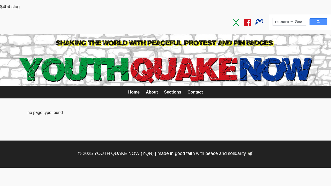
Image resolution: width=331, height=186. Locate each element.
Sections (172, 92)
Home (134, 92)
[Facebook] (247, 22)
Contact (195, 92)
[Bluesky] (259, 22)
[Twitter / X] (236, 22)
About (152, 92)
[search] (288, 22)
